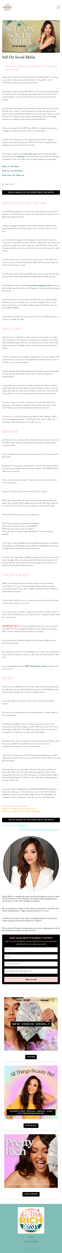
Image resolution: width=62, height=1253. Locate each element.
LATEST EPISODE (31, 1194)
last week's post (31, 154)
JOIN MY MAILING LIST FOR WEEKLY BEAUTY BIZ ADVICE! (31, 192)
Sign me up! (31, 980)
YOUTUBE (31, 1057)
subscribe (21, 157)
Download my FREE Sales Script (15, 806)
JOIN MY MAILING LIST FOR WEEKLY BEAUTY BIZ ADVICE (31, 820)
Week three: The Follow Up (13, 175)
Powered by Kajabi (31, 1249)
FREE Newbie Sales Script (35, 666)
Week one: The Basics (10, 166)
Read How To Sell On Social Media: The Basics (21, 811)
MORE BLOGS (31, 1125)
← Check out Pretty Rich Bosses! (14, 825)
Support (31, 1237)
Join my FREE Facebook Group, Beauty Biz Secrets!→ (39, 830)
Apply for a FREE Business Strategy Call (18, 809)
